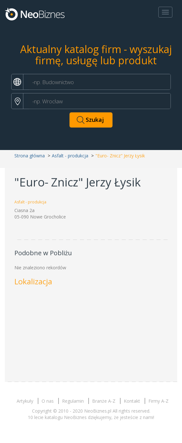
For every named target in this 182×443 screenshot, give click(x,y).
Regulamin (73, 401)
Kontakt (132, 401)
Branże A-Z (103, 401)
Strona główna (29, 156)
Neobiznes (35, 13)
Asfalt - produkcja (70, 156)
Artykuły (25, 401)
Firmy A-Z (158, 401)
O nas (48, 401)
